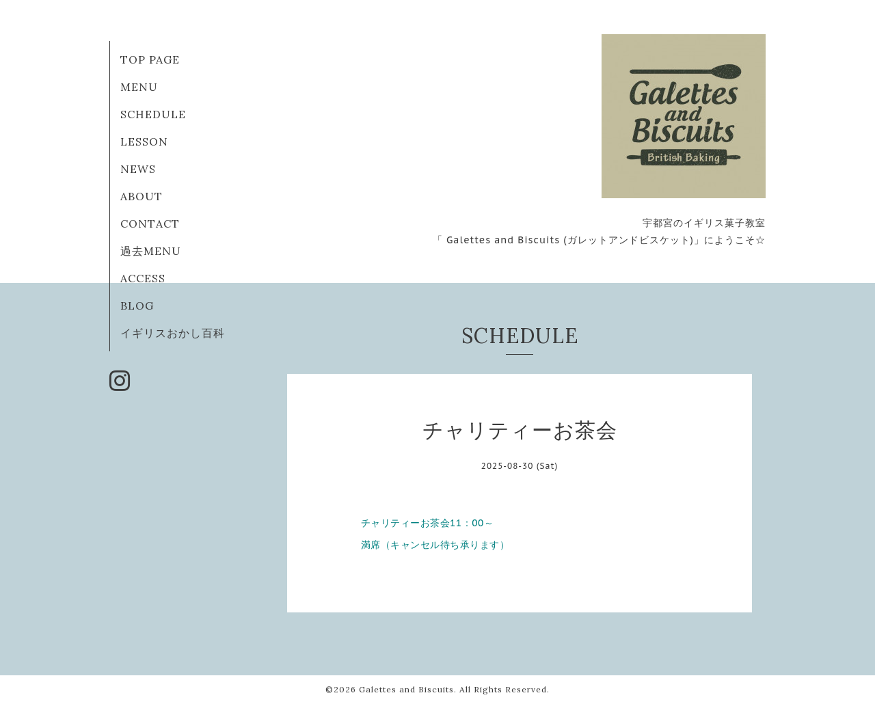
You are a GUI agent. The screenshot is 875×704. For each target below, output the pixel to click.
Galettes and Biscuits (406, 689)
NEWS (138, 169)
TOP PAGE (150, 59)
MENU (139, 87)
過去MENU (150, 251)
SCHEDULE (153, 114)
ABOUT (141, 196)
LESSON (144, 141)
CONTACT (150, 223)
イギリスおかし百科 (172, 333)
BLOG (137, 305)
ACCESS (142, 278)
